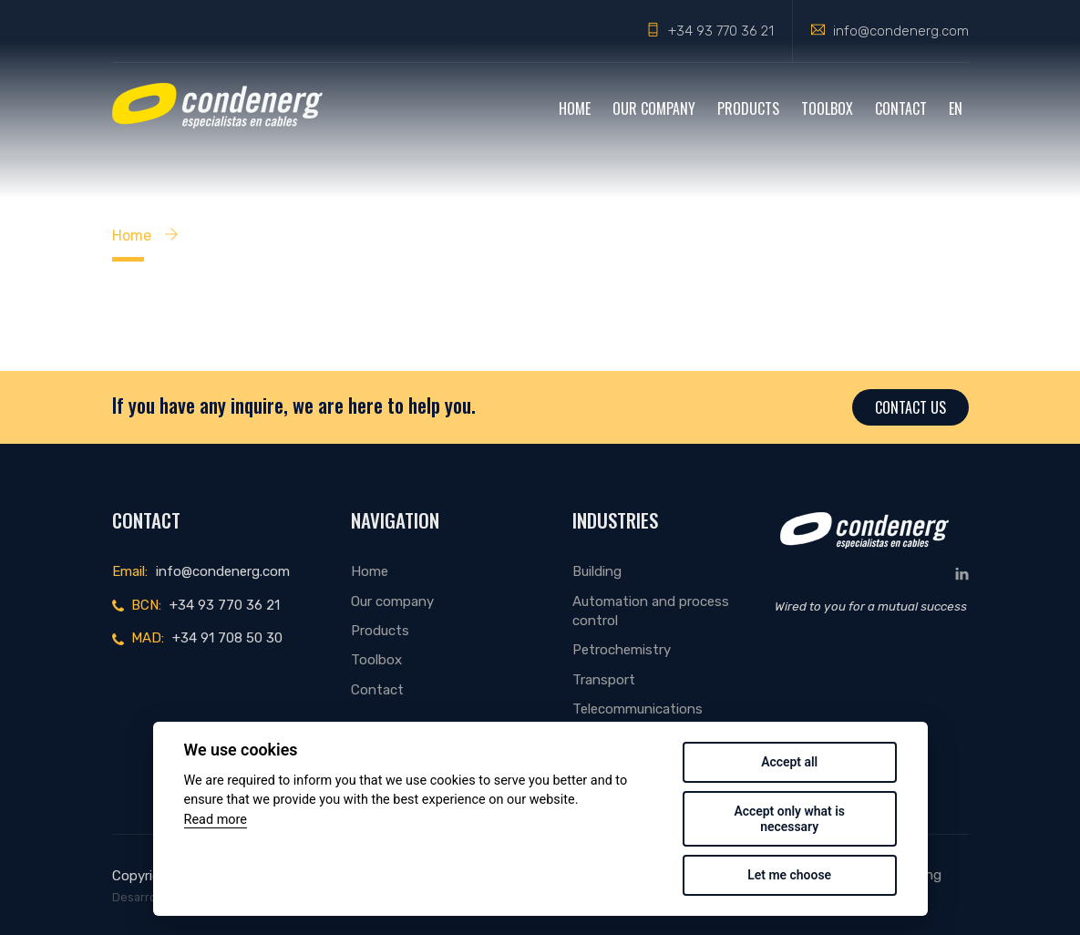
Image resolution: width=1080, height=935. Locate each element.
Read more (215, 819)
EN (955, 108)
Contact (901, 108)
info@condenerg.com (901, 31)
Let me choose (789, 875)
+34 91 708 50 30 (227, 638)
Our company (653, 108)
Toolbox (827, 108)
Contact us (910, 407)
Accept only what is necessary (789, 819)
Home (575, 108)
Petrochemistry (621, 650)
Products (748, 108)
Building (597, 571)
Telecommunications (637, 709)
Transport (603, 680)
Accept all (789, 762)
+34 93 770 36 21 (721, 31)
